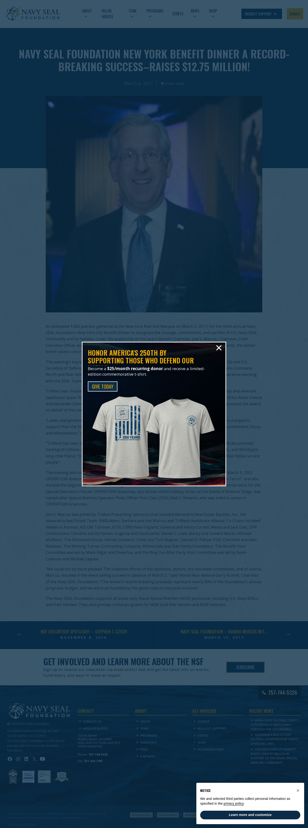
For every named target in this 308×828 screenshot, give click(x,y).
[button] (298, 790)
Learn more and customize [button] (250, 815)
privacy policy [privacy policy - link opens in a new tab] (234, 803)
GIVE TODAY (102, 386)
